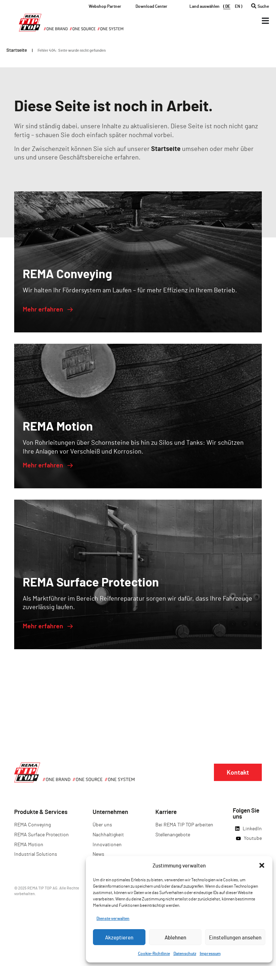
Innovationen (107, 844)
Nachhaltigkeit (108, 834)
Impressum (210, 953)
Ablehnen (175, 937)
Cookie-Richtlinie (154, 953)
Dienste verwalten (112, 918)
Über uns (102, 824)
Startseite (16, 50)
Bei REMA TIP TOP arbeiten (184, 824)
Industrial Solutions (35, 854)
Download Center (151, 6)
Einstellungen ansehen (235, 937)
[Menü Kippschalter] (265, 21)
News (98, 854)
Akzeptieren (119, 937)
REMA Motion (28, 844)
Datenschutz (184, 953)
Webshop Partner (105, 6)
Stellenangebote (172, 834)
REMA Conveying (32, 824)
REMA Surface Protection (41, 834)
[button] (261, 865)
